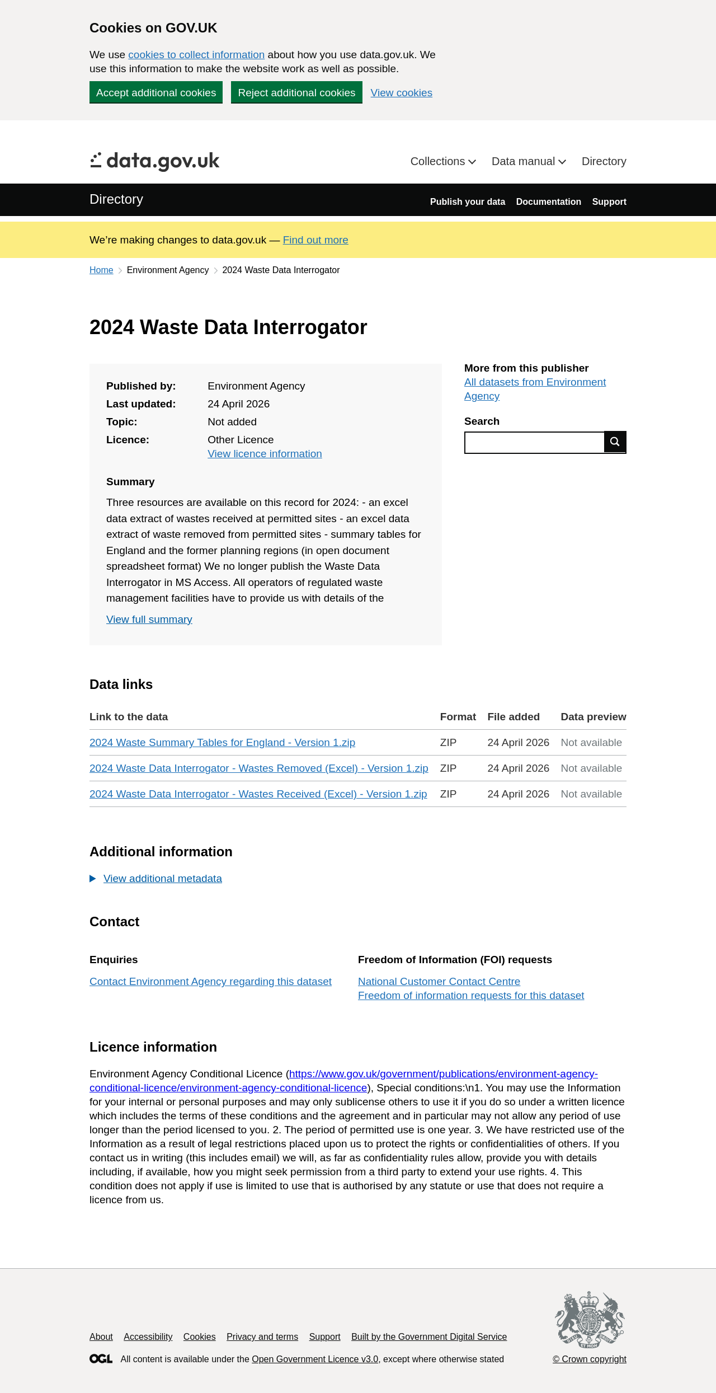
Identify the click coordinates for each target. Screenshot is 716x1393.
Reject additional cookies (296, 93)
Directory (604, 161)
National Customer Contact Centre (439, 981)
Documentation (548, 202)
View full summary (149, 619)
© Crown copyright (589, 1359)
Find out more (315, 240)
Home (102, 270)
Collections (439, 161)
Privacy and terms (262, 1337)
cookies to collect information (196, 54)
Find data (615, 441)
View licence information (265, 453)
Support (609, 202)
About (101, 1337)
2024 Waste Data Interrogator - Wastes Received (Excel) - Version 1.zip (258, 794)
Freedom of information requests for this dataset (471, 995)
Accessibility (148, 1337)
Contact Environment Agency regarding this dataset (211, 981)
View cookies (402, 92)
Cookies (199, 1337)
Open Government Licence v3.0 (315, 1359)
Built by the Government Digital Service (429, 1337)
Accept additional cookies (156, 93)
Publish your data (467, 202)
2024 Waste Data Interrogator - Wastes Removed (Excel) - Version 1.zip (259, 768)
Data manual (525, 161)
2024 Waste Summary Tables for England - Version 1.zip (222, 742)
